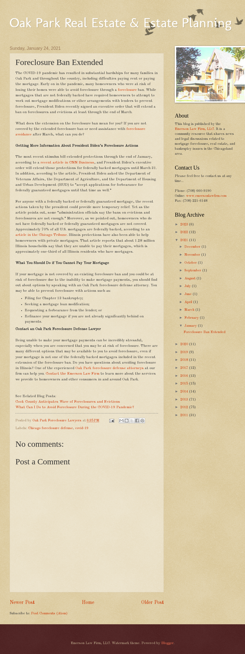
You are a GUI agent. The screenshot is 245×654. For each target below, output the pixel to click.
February (192, 318)
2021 (184, 240)
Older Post (152, 602)
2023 (184, 224)
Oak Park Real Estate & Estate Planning (121, 22)
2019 (184, 352)
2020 (184, 344)
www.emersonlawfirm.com (206, 196)
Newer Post (22, 602)
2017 (184, 368)
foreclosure (127, 90)
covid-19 (81, 428)
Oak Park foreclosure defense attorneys (109, 368)
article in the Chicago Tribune (41, 235)
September (193, 270)
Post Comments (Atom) (49, 613)
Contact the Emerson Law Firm (72, 373)
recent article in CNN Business (66, 162)
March (189, 310)
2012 (184, 407)
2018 (184, 360)
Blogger (167, 643)
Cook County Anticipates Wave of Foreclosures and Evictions (67, 402)
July (188, 286)
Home (88, 602)
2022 (184, 232)
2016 (184, 376)
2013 (184, 399)
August (190, 278)
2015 (184, 383)
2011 (184, 415)
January (191, 326)
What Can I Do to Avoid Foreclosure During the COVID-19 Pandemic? (74, 407)
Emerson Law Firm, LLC (194, 129)
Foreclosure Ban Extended (204, 332)
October (191, 263)
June (188, 294)
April (188, 302)
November (192, 255)
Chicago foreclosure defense (50, 428)
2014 (184, 391)
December (193, 247)
